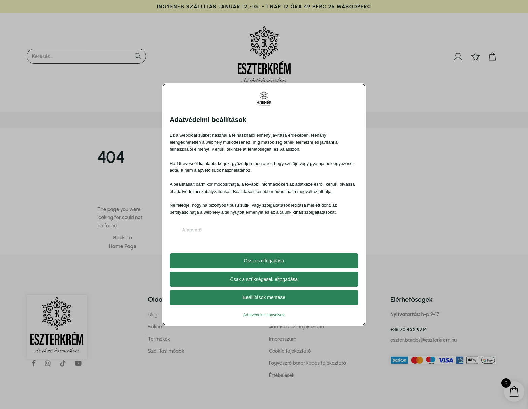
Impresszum (282, 339)
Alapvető (192, 230)
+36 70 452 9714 (408, 330)
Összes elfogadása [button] (264, 260)
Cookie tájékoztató (290, 351)
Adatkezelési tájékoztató (296, 327)
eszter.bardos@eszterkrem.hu (423, 340)
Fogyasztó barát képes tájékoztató (307, 363)
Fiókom (156, 327)
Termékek (159, 339)
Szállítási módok (166, 351)
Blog (152, 315)
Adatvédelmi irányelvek (264, 315)
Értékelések (281, 375)
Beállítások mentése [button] (264, 297)
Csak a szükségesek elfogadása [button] (264, 279)
